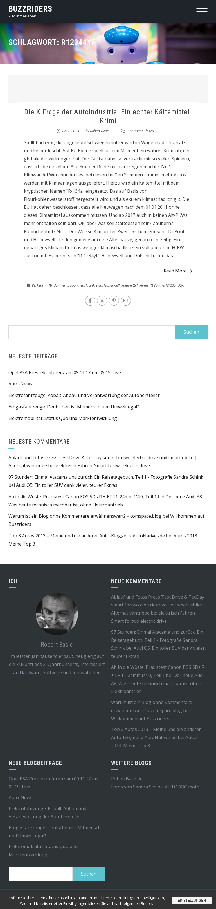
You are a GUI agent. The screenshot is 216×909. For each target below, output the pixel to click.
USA (180, 285)
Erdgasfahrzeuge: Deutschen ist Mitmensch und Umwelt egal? (73, 407)
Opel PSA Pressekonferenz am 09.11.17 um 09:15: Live (64, 372)
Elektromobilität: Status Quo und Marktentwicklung (62, 418)
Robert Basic (99, 130)
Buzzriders (30, 8)
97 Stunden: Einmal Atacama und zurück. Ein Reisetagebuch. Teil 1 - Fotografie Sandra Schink (105, 477)
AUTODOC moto (182, 787)
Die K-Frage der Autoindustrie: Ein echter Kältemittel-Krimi (108, 116)
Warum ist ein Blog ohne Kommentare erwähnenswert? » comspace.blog (84, 516)
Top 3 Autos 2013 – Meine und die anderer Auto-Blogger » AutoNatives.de (86, 536)
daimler (60, 285)
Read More (178, 271)
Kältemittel (129, 285)
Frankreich (94, 285)
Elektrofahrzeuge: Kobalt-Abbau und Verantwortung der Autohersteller (84, 395)
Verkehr (38, 285)
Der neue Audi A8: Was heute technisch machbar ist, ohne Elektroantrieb (157, 683)
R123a (171, 285)
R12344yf (157, 285)
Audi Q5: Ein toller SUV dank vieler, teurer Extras (66, 485)
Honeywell (112, 285)
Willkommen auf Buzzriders (140, 718)
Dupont (73, 285)
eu (82, 285)
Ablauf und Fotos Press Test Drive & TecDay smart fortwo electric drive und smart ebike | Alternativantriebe (158, 605)
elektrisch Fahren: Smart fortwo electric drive (103, 465)
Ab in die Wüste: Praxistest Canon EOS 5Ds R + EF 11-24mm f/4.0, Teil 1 (82, 497)
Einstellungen (192, 901)
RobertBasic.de (127, 779)
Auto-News (20, 384)
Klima (143, 285)
